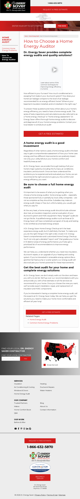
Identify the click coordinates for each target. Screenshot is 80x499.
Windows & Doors (21, 390)
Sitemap (62, 495)
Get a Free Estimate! (51, 134)
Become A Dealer (40, 477)
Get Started (36, 26)
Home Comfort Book (22, 410)
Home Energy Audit (38, 320)
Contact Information (48, 410)
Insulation (18, 384)
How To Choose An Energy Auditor (9, 57)
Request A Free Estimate (40, 441)
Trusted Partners (20, 403)
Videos (16, 406)
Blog (42, 403)
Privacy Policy (40, 495)
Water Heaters (46, 390)
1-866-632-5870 (55, 3)
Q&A (16, 413)
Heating (43, 384)
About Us (44, 406)
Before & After (19, 422)
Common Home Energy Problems (44, 323)
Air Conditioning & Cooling (24, 387)
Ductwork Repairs (47, 387)
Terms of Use (52, 495)
